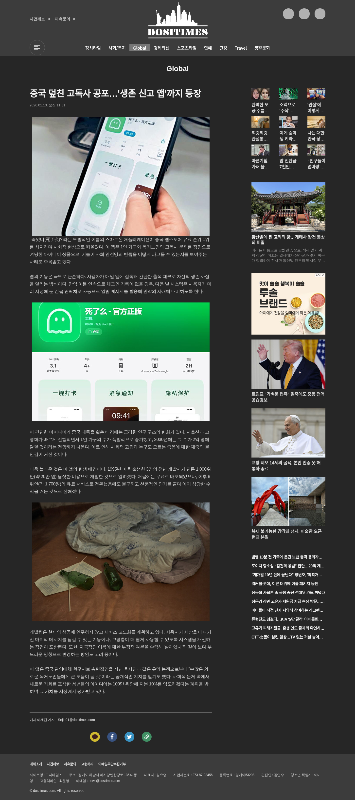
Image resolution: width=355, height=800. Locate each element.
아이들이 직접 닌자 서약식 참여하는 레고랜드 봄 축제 (287, 611)
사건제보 (37, 19)
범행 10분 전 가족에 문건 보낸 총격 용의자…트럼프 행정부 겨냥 (286, 557)
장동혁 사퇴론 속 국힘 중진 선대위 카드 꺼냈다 (288, 593)
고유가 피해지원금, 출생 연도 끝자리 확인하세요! (287, 628)
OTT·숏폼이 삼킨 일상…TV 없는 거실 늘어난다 (286, 637)
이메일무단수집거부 (111, 764)
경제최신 (161, 47)
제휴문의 (62, 19)
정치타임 (93, 47)
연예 (208, 47)
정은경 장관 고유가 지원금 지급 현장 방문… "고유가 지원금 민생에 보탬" (286, 602)
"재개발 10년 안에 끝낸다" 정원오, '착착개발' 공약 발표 (287, 575)
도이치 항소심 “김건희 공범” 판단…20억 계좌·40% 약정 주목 (288, 566)
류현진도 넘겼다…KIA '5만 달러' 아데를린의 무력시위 (286, 619)
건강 (223, 47)
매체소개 (36, 764)
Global (139, 47)
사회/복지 (117, 47)
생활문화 (262, 47)
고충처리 (87, 764)
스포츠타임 (186, 47)
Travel (241, 47)
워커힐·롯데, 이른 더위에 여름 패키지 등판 (284, 584)
